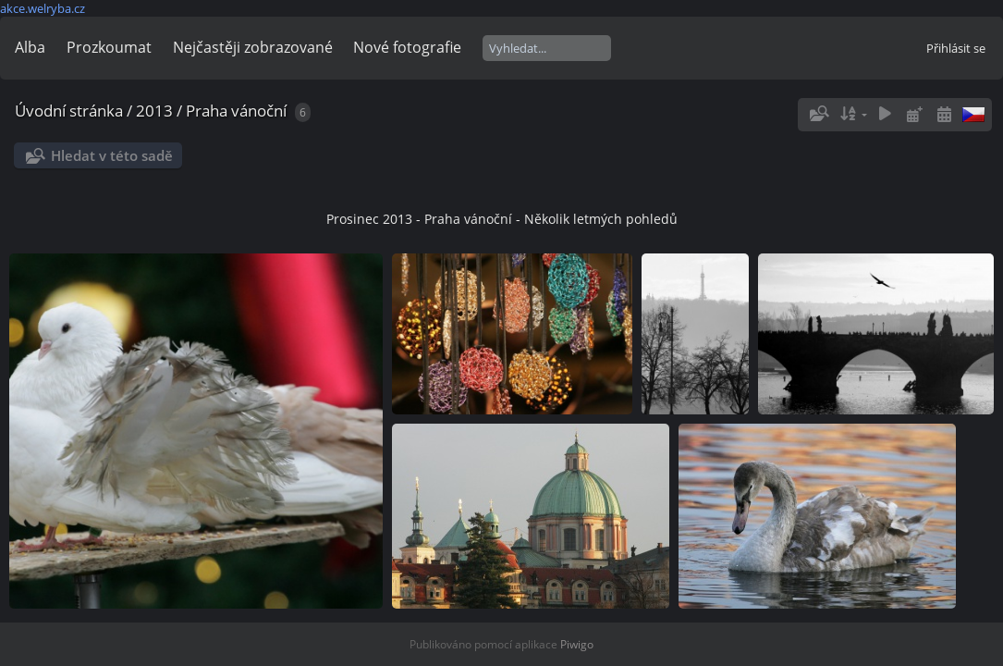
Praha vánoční (236, 110)
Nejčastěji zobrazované (253, 47)
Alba (30, 47)
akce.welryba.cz (42, 8)
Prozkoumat (109, 47)
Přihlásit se (955, 48)
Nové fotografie (407, 47)
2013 (154, 110)
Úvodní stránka (69, 110)
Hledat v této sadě (112, 155)
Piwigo (576, 644)
